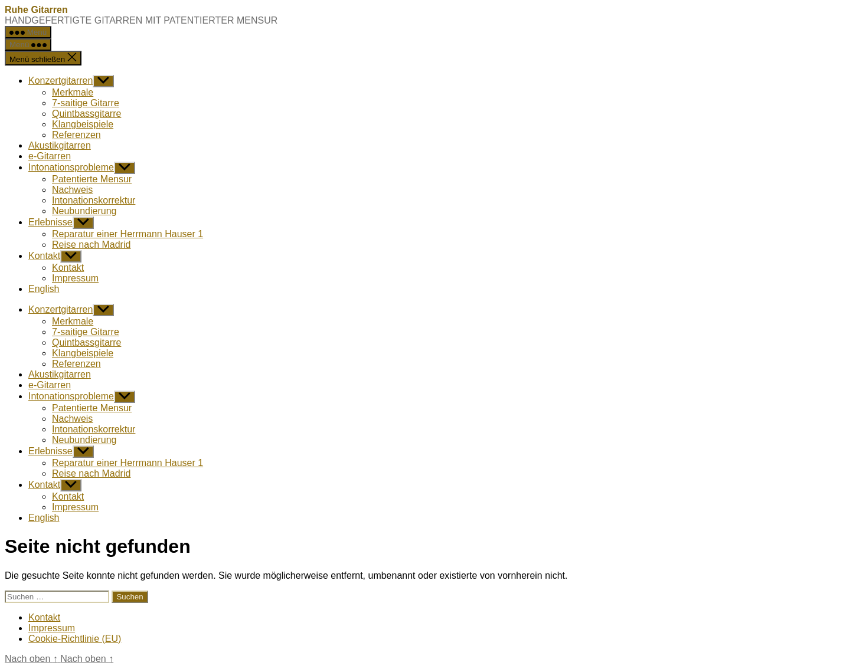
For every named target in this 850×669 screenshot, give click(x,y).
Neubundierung (84, 211)
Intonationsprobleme (71, 167)
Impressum (75, 278)
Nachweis (72, 190)
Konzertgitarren (60, 81)
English (43, 289)
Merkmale (72, 92)
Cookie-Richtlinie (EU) (74, 639)
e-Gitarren (49, 156)
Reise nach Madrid (91, 245)
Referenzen (76, 135)
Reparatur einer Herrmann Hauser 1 (127, 234)
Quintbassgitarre (86, 114)
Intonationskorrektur (93, 200)
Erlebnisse (50, 222)
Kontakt (44, 256)
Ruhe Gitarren (36, 10)
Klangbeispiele (82, 124)
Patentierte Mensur (92, 179)
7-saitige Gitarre (85, 103)
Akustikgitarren (59, 145)
